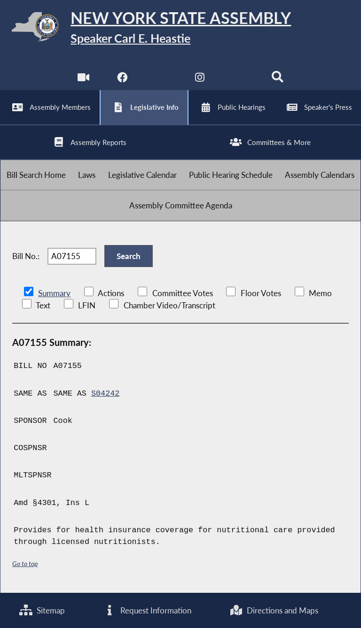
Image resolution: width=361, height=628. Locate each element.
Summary (54, 293)
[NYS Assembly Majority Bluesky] (239, 79)
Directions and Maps (273, 610)
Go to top (25, 563)
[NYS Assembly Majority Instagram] (200, 79)
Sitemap (42, 610)
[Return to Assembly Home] (180, 28)
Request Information (147, 610)
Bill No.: (25, 256)
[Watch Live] (83, 79)
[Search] (277, 79)
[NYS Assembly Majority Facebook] (122, 79)
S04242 (105, 393)
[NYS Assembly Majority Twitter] (161, 79)
